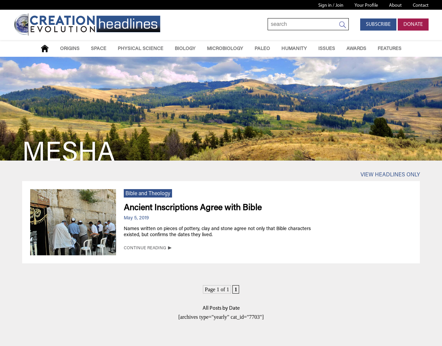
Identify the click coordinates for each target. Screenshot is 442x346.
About (395, 5)
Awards (356, 48)
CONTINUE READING (145, 248)
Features (389, 48)
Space (98, 48)
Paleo (262, 48)
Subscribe (378, 24)
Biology (185, 48)
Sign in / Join (330, 5)
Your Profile (366, 5)
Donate (413, 24)
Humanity (294, 48)
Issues (326, 48)
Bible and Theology (147, 194)
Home (45, 48)
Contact (421, 5)
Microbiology (225, 48)
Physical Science (140, 48)
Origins (69, 48)
